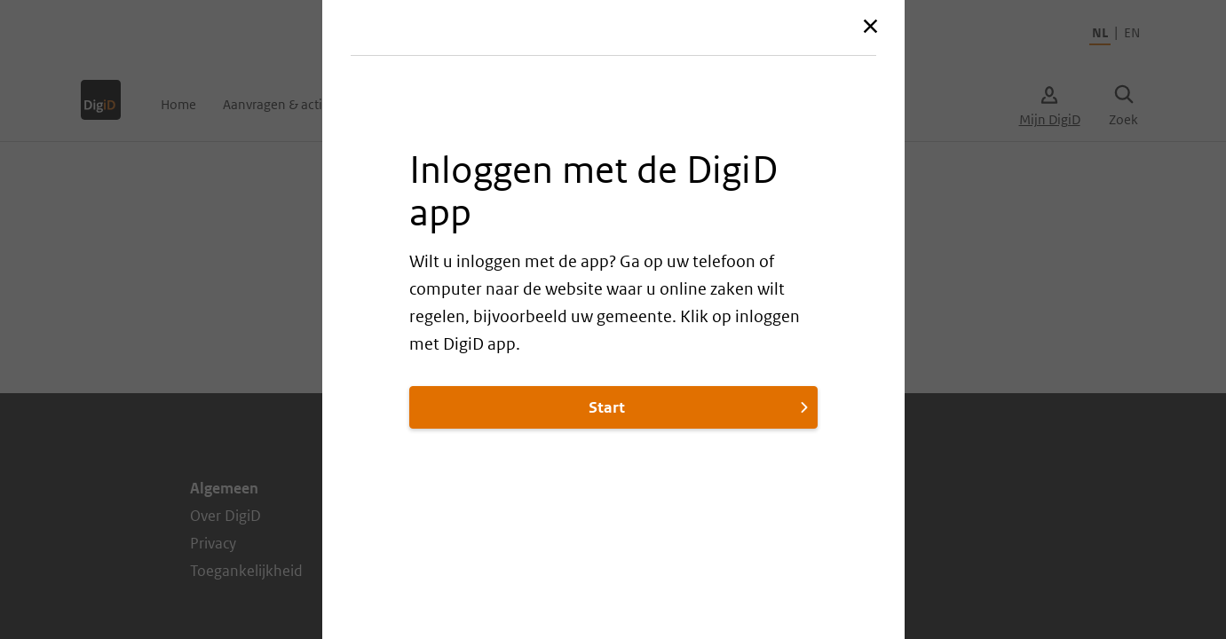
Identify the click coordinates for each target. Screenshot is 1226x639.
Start (700, 407)
